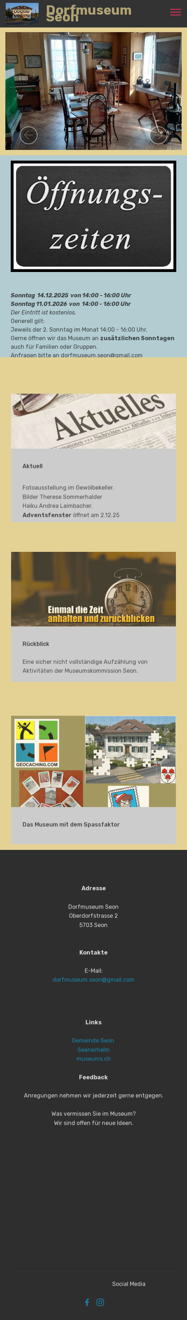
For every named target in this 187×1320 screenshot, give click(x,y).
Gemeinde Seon (93, 1068)
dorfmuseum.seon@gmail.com (93, 1010)
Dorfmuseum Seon (87, 13)
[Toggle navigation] (175, 12)
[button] (29, 135)
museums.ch (94, 1087)
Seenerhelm (94, 1078)
